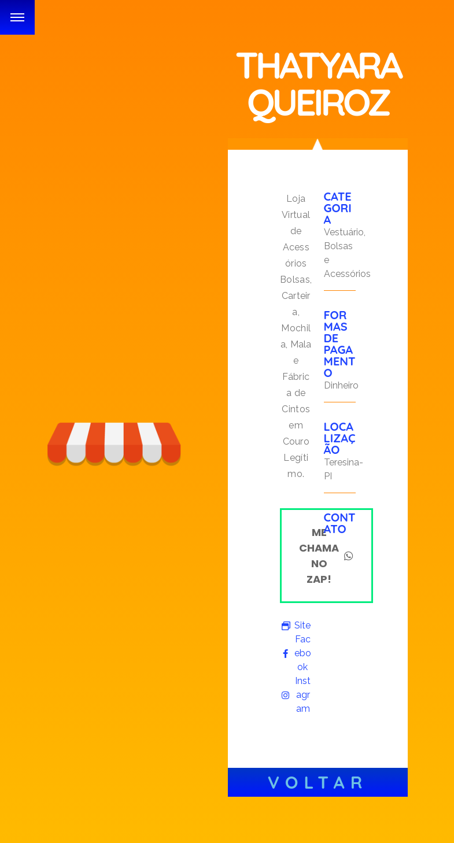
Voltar (318, 782)
